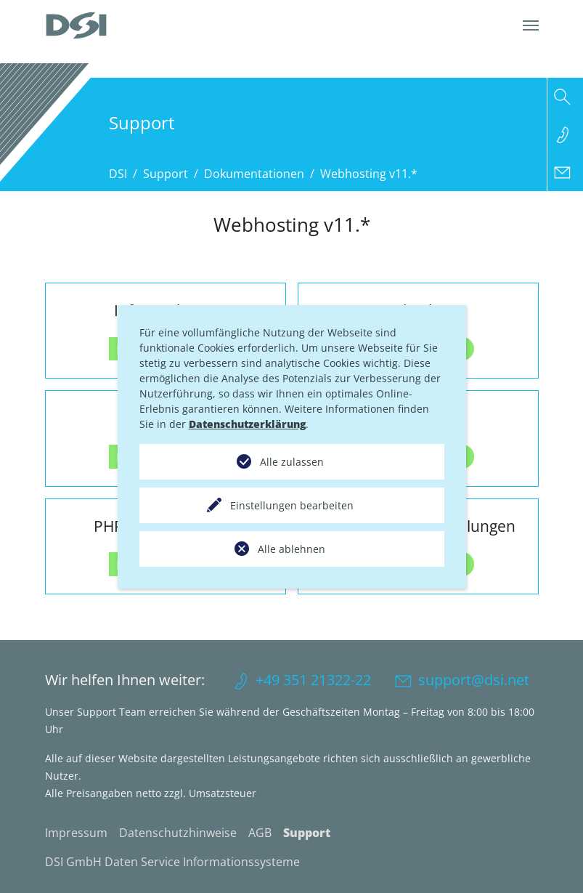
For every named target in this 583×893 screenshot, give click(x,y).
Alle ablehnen (291, 549)
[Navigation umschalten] (531, 25)
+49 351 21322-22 (313, 680)
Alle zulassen (292, 462)
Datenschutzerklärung (247, 424)
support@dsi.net (473, 680)
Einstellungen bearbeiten (292, 505)
